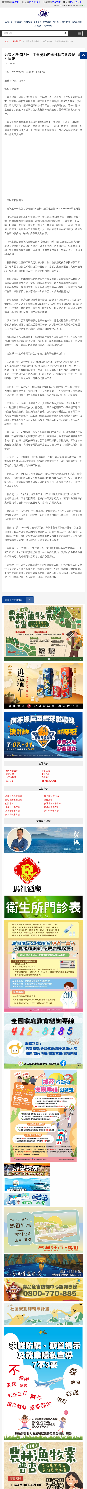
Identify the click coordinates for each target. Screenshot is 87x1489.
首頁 (6, 41)
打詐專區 (9, 803)
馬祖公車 (9, 781)
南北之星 (45, 774)
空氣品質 (48, 799)
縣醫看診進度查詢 (13, 799)
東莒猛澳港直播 (12, 810)
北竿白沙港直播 (12, 807)
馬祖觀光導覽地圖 (13, 796)
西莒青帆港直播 (12, 814)
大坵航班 (45, 777)
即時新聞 (17, 41)
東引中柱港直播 (51, 810)
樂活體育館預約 (51, 796)
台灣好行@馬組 (49, 780)
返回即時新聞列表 (19, 600)
